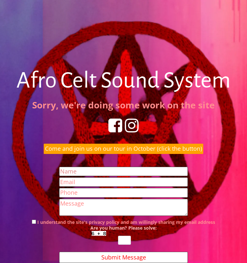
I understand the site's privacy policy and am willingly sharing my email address (126, 222)
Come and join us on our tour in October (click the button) (123, 148)
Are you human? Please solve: (123, 235)
